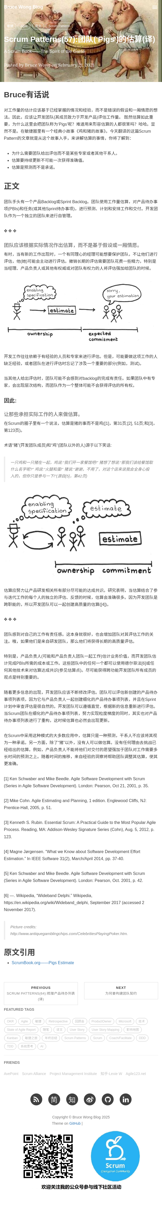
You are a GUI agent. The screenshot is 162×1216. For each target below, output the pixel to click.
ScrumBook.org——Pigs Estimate (43, 963)
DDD (142, 1038)
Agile (24, 26)
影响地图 (132, 1030)
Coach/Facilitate (120, 1038)
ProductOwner (102, 1021)
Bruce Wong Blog (23, 7)
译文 (38, 26)
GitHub (75, 1123)
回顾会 (79, 1021)
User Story (77, 1030)
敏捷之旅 (31, 1038)
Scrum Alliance (34, 1074)
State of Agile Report (21, 1030)
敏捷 (10, 26)
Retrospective (58, 1021)
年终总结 (51, 1038)
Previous (41, 993)
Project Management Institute (73, 1074)
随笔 (46, 1030)
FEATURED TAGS (19, 1009)
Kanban (12, 1038)
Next (121, 990)
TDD (10, 1046)
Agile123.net (136, 1074)
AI (41, 1046)
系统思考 (27, 1046)
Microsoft (125, 1021)
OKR (10, 1021)
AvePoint (11, 1074)
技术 (142, 1021)
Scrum (97, 1038)
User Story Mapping (105, 1030)
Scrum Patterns (59, 26)
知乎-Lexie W (111, 1074)
